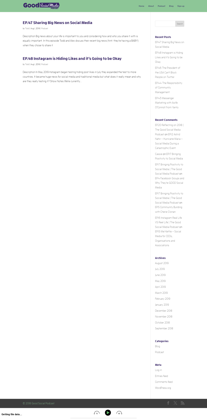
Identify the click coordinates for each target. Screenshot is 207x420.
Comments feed (164, 382)
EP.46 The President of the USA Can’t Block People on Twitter (167, 72)
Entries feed (161, 376)
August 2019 (162, 263)
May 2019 (160, 281)
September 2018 (164, 328)
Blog (171, 6)
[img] (97, 412)
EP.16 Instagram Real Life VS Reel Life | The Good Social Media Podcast (168, 222)
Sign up (180, 6)
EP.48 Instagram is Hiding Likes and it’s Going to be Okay (72, 58)
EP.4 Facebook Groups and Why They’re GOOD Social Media (169, 183)
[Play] (108, 412)
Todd (27, 28)
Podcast (161, 6)
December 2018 (163, 310)
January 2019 (162, 304)
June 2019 (160, 275)
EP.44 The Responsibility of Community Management (168, 88)
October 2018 (162, 322)
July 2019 (160, 269)
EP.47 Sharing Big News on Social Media (57, 23)
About (151, 6)
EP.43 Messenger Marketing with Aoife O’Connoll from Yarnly (167, 103)
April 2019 (160, 287)
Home (141, 6)
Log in (158, 370)
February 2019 (162, 298)
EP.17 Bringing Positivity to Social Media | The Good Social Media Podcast (169, 169)
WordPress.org (163, 388)
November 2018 (163, 316)
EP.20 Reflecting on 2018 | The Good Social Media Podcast (169, 130)
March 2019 (161, 293)
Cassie (158, 154)
